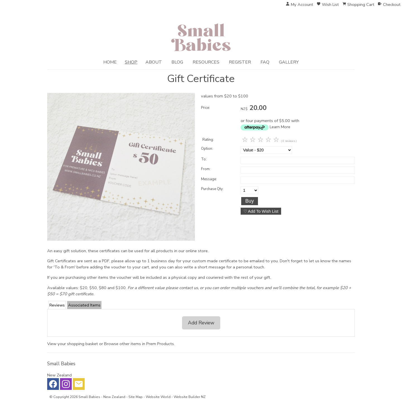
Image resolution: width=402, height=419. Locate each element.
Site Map (135, 397)
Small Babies (89, 397)
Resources (206, 62)
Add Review (201, 322)
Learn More (280, 127)
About (153, 62)
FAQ (264, 62)
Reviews (57, 305)
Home (110, 62)
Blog (177, 62)
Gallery (289, 62)
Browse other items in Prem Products (139, 344)
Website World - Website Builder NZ (176, 397)
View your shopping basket (72, 344)
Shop (131, 62)
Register (240, 62)
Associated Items (84, 305)
